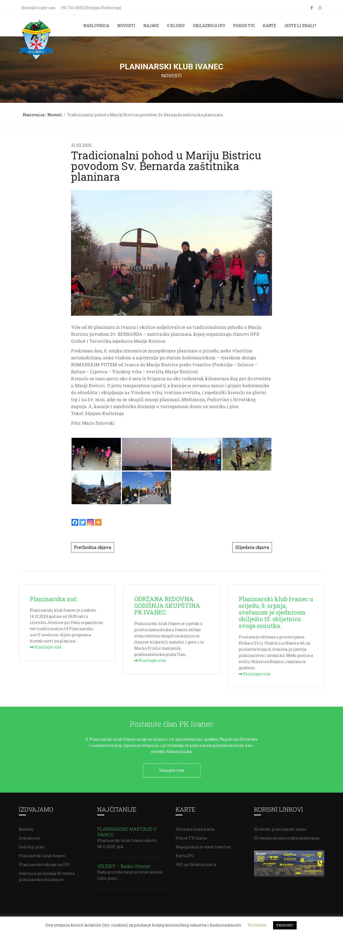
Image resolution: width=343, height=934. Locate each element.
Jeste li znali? (300, 25)
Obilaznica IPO (209, 25)
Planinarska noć (53, 599)
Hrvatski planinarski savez (280, 827)
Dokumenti (30, 836)
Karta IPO (185, 853)
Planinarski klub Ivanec (42, 853)
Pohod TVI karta (191, 836)
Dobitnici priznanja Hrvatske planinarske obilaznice (47, 874)
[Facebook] (75, 522)
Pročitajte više (46, 647)
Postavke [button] (257, 925)
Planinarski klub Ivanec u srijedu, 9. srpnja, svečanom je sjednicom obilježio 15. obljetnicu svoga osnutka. (276, 612)
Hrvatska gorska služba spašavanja (286, 836)
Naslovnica (96, 25)
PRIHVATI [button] (284, 925)
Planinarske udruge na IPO (44, 862)
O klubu (176, 25)
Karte (269, 25)
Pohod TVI (244, 25)
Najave (151, 25)
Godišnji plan (31, 845)
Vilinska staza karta (195, 827)
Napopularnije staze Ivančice (203, 845)
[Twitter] (82, 522)
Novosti (126, 25)
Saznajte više (171, 770)
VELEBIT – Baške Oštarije (123, 864)
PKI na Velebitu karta (196, 862)
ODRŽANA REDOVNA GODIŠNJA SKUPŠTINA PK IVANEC (167, 605)
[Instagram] (90, 522)
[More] (98, 522)
